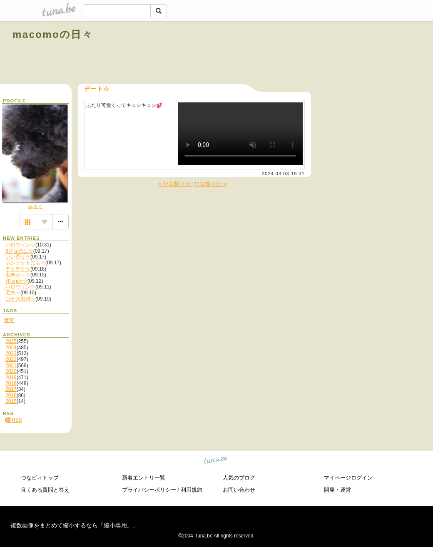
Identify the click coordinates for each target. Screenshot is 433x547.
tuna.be (216, 461)
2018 (11, 383)
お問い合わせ (239, 490)
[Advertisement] (325, 53)
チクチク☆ (17, 269)
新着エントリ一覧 (143, 478)
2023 (11, 353)
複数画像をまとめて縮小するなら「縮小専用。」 (74, 525)
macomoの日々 (52, 34)
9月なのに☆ (19, 251)
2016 (11, 395)
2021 (11, 365)
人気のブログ (239, 478)
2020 (11, 371)
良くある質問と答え (45, 490)
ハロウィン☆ (20, 245)
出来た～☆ (17, 275)
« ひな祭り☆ (175, 184)
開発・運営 (337, 490)
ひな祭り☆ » (210, 184)
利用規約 (191, 490)
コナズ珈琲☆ (20, 299)
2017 (11, 389)
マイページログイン (348, 478)
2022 (11, 359)
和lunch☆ (16, 281)
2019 (11, 377)
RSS (13, 420)
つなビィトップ (40, 478)
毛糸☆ (12, 293)
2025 (11, 341)
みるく (35, 206)
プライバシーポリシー (149, 490)
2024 (11, 348)
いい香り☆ (17, 257)
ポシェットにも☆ (25, 263)
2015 (11, 401)
